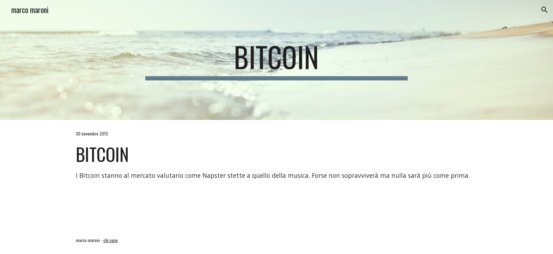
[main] (276, 60)
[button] (544, 9)
